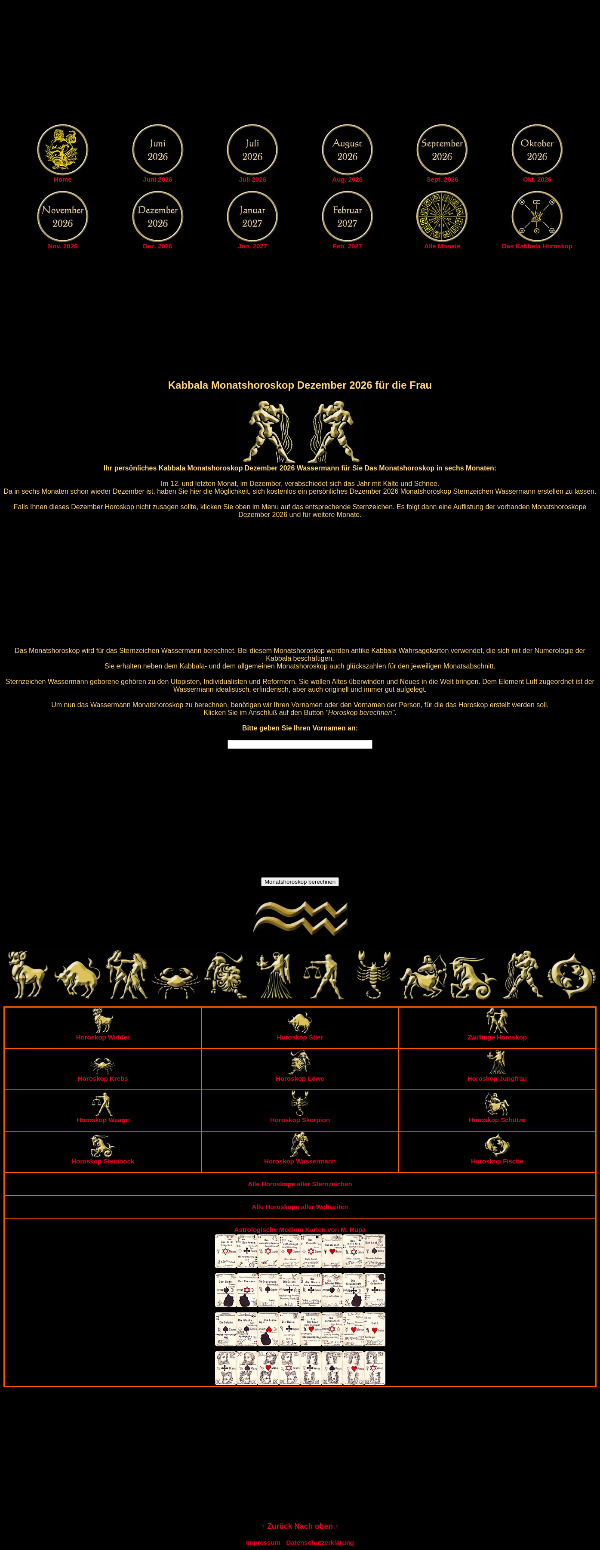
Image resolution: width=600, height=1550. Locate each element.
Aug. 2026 (347, 179)
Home (63, 179)
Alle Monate (442, 246)
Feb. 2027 (347, 246)
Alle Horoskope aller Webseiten (300, 1206)
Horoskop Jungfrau (497, 1075)
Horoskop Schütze (497, 1116)
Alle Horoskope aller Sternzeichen (300, 1184)
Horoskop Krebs (103, 1075)
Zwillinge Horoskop (497, 1034)
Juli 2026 (252, 179)
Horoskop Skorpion (300, 1116)
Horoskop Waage (103, 1116)
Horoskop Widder (103, 1034)
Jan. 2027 (252, 246)
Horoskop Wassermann (300, 1158)
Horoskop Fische (497, 1158)
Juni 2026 (157, 179)
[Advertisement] (300, 63)
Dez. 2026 (157, 246)
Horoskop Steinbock (102, 1158)
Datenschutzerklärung (320, 1542)
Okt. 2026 (537, 179)
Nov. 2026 (62, 246)
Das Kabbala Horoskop (537, 246)
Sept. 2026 (442, 179)
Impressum (263, 1542)
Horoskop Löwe (300, 1075)
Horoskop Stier (300, 1034)
